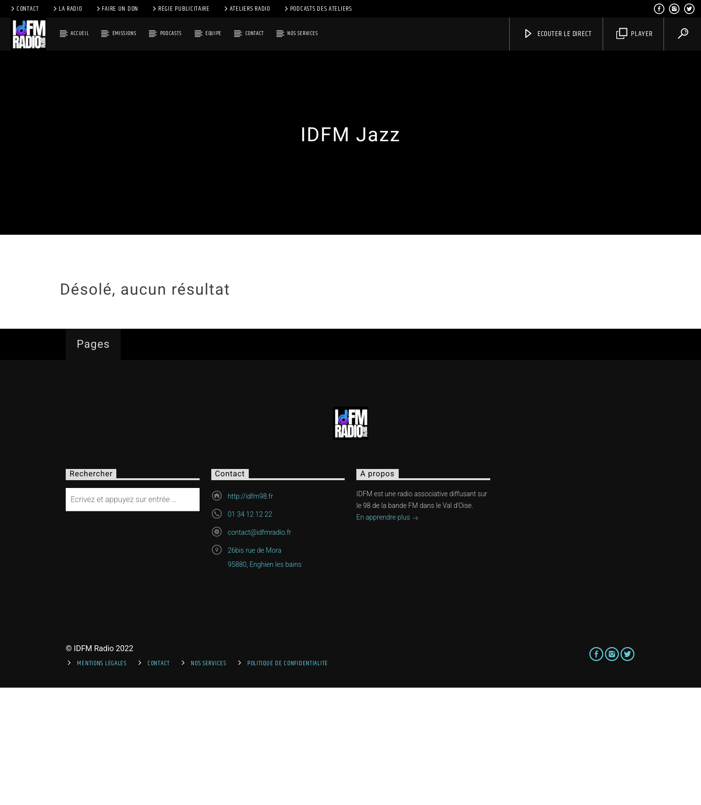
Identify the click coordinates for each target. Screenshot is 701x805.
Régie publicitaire (180, 8)
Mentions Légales (102, 780)
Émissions (124, 33)
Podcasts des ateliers (317, 8)
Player (634, 34)
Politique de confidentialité (287, 780)
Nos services (302, 33)
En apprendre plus (387, 635)
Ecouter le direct (557, 34)
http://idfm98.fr (250, 614)
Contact (24, 8)
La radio (67, 8)
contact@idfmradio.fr (260, 650)
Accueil (80, 33)
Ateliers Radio (246, 8)
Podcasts (171, 33)
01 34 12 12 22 (250, 632)
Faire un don (116, 8)
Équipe (213, 33)
